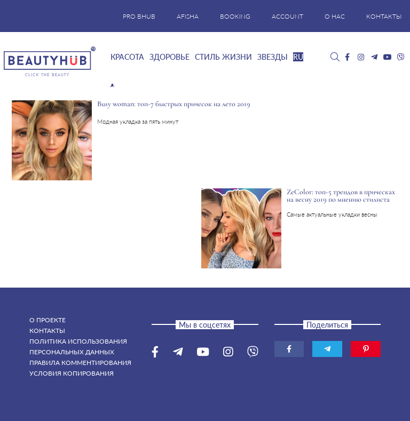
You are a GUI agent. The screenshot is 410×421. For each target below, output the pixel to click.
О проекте (47, 320)
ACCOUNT (287, 16)
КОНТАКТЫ (384, 16)
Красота (127, 56)
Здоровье (169, 56)
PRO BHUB (139, 16)
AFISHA (188, 16)
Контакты (47, 331)
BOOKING (235, 16)
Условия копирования (71, 373)
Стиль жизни (223, 56)
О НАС (335, 16)
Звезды (272, 56)
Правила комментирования (80, 363)
